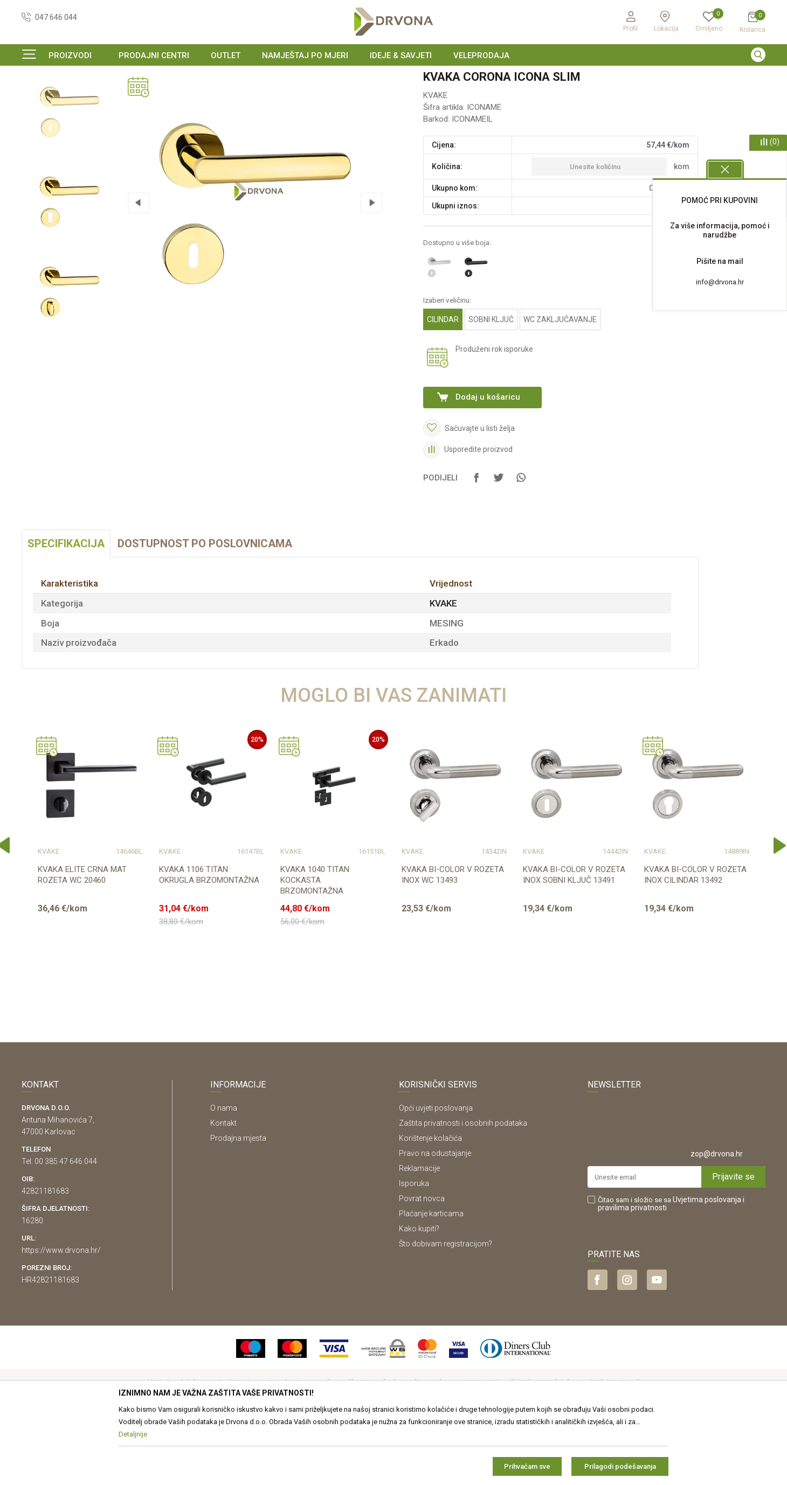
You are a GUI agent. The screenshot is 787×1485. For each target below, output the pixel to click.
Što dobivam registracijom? (445, 1309)
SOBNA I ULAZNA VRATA (98, 99)
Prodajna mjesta (238, 1204)
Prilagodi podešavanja (620, 1466)
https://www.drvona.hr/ (61, 1316)
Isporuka (414, 1249)
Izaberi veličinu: (447, 365)
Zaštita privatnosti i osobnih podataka (463, 1188)
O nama (223, 1173)
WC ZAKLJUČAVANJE (560, 385)
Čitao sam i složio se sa (671, 1269)
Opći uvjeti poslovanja (436, 1173)
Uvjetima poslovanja (707, 1265)
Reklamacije (419, 1234)
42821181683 (45, 1256)
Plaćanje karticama (431, 1279)
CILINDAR (443, 385)
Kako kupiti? (419, 1294)
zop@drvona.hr (717, 1219)
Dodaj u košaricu (487, 463)
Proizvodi (36, 99)
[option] (393, 77)
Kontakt (223, 1188)
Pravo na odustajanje (435, 1219)
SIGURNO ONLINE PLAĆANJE (392, 77)
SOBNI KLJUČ (491, 385)
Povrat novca (422, 1264)
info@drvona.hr (720, 282)
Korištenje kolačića (430, 1204)
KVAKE (156, 99)
